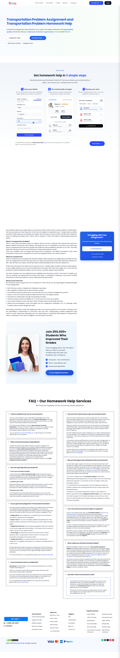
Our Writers (51, 3)
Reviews (65, 3)
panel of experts (93, 468)
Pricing (58, 3)
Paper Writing (106, 616)
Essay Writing (91, 610)
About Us (71, 622)
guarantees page (48, 551)
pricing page (79, 450)
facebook (90, 551)
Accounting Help (92, 620)
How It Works (41, 3)
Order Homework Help (38, 613)
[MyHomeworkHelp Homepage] (16, 2)
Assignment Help (37, 616)
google (85, 551)
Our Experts (71, 619)
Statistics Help (106, 623)
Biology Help (105, 620)
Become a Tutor (55, 611)
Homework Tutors (107, 613)
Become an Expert (37, 622)
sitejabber (97, 551)
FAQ (69, 613)
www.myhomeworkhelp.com (25, 430)
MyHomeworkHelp (17, 639)
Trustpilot (107, 551)
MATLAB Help (90, 616)
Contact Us (71, 625)
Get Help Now (97, 3)
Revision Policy (54, 624)
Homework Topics (37, 625)
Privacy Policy (24, 578)
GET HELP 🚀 (16, 615)
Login (108, 3)
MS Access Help (91, 623)
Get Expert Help (38, 38)
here (84, 552)
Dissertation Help (107, 610)
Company (73, 3)
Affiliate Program (37, 619)
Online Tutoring (91, 613)
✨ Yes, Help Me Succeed (59, 370)
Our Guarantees (55, 627)
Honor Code (53, 614)
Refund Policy (54, 621)
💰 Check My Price (97, 249)
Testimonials (72, 616)
